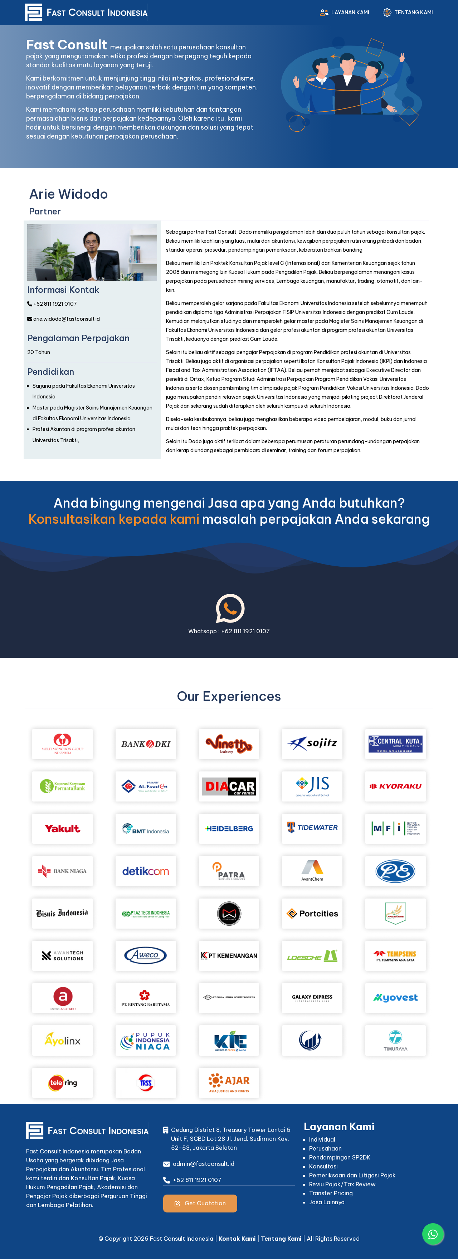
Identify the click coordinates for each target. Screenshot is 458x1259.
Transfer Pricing (331, 1193)
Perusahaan (325, 1148)
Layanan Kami (343, 12)
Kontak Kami (237, 1238)
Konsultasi (323, 1166)
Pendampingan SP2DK (340, 1157)
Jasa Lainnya (327, 1202)
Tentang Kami (406, 12)
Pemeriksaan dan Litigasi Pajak (352, 1175)
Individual (322, 1139)
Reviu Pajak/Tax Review (342, 1184)
